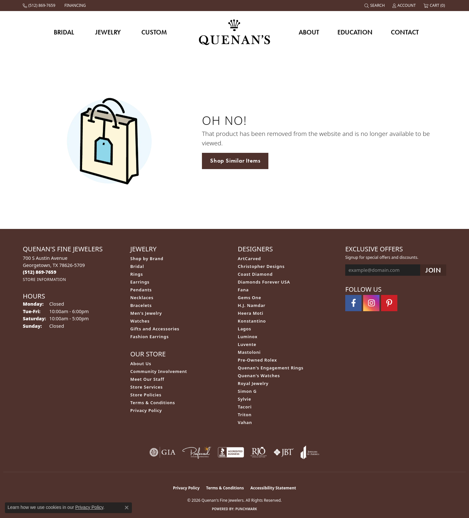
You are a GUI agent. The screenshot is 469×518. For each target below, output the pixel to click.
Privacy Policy (146, 410)
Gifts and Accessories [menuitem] (154, 329)
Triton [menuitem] (244, 415)
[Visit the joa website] (310, 452)
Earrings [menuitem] (139, 282)
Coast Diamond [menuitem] (255, 274)
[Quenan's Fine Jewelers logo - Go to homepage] (234, 32)
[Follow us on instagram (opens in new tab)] (371, 303)
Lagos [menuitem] (244, 329)
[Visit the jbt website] (283, 452)
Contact (405, 32)
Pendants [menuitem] (141, 290)
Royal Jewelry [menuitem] (253, 383)
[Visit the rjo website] (258, 452)
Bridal (64, 32)
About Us (140, 363)
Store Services (146, 387)
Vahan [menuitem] (245, 422)
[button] (375, 5)
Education (355, 32)
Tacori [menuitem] (245, 407)
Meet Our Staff (147, 379)
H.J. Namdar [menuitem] (251, 305)
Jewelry (108, 32)
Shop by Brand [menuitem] (146, 258)
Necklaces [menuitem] (141, 297)
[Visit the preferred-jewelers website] (196, 452)
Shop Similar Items (235, 161)
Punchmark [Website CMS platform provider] (246, 509)
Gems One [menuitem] (249, 297)
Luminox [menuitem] (248, 336)
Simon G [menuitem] (247, 391)
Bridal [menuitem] (137, 266)
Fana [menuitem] (243, 290)
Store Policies (146, 395)
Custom (154, 32)
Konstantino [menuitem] (252, 321)
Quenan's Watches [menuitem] (259, 376)
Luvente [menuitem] (247, 344)
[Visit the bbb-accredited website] (231, 452)
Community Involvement (158, 371)
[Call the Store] (39, 272)
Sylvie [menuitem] (244, 399)
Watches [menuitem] (139, 321)
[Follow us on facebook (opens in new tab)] (353, 303)
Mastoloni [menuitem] (249, 352)
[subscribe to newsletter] (433, 270)
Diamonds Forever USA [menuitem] (264, 282)
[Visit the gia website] (162, 452)
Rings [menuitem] (136, 274)
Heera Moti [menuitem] (250, 313)
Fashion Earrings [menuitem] (149, 336)
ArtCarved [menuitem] (249, 258)
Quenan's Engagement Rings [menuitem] (271, 368)
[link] (40, 5)
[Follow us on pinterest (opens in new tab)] (389, 303)
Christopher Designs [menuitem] (261, 266)
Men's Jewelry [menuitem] (146, 313)
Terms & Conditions (152, 402)
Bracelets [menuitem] (141, 305)
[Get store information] (44, 279)
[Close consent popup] (127, 508)
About (309, 32)
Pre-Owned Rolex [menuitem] (257, 360)
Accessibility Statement (273, 488)
